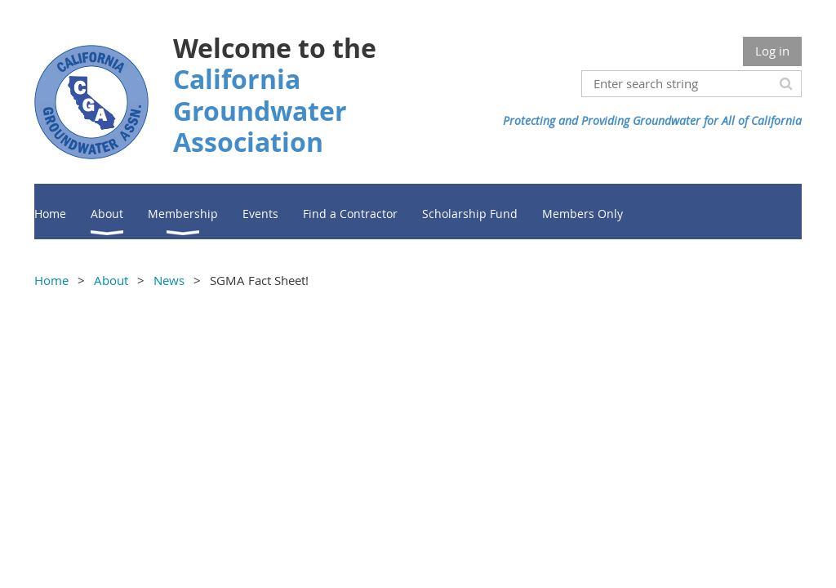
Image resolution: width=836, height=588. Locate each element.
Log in (772, 50)
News (169, 280)
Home (51, 280)
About (111, 280)
